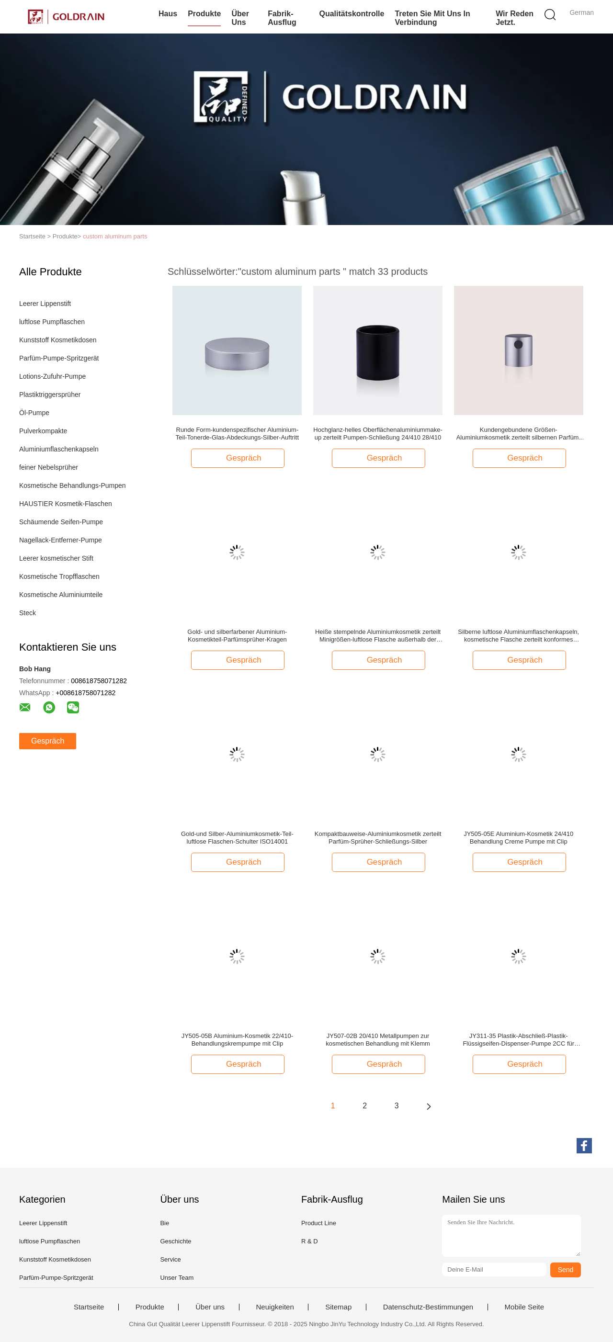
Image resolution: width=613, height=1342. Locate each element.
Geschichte (175, 1241)
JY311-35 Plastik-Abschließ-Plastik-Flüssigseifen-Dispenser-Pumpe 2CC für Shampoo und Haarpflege (518, 1040)
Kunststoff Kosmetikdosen (58, 340)
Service (170, 1259)
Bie (164, 1223)
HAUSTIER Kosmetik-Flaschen (65, 503)
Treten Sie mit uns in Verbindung (432, 18)
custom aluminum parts (115, 236)
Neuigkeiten (275, 1307)
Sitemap (338, 1307)
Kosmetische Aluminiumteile (60, 594)
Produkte (204, 14)
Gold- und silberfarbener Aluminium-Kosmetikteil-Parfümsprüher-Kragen (237, 635)
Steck (27, 613)
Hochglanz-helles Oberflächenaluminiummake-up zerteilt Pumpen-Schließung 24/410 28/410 (378, 433)
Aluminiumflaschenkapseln (59, 449)
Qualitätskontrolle (351, 14)
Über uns (240, 18)
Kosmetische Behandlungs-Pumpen (72, 485)
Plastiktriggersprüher (49, 394)
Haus (168, 14)
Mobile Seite (525, 1307)
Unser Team (176, 1277)
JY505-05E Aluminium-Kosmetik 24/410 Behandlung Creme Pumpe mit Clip (518, 837)
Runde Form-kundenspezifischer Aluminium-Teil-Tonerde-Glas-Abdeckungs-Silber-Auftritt (237, 433)
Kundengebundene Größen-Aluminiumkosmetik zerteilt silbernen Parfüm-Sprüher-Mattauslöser (518, 433)
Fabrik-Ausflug (282, 18)
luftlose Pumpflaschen (52, 322)
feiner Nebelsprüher (48, 467)
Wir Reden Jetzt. (515, 18)
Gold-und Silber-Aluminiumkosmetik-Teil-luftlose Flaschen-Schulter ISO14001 (237, 837)
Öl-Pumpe (34, 413)
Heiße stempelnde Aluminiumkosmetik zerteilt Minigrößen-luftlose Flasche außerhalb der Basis (378, 635)
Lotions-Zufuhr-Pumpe (52, 376)
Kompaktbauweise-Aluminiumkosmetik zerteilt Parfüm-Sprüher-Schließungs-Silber (378, 837)
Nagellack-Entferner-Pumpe (60, 540)
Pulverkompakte (43, 431)
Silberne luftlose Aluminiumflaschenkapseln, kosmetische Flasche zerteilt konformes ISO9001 (518, 635)
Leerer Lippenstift (45, 303)
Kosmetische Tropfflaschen (59, 576)
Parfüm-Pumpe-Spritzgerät (59, 358)
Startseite (89, 1307)
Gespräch (47, 741)
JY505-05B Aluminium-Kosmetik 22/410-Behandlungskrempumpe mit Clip (237, 1039)
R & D (309, 1241)
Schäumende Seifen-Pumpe (61, 522)
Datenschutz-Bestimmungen (428, 1307)
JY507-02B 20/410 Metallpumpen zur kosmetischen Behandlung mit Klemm (378, 1039)
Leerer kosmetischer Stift (56, 558)
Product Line (318, 1223)
